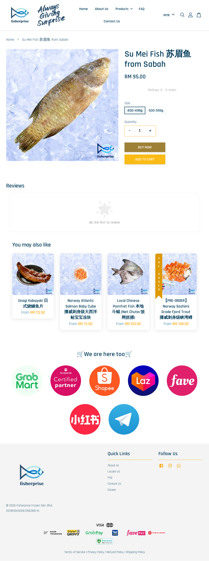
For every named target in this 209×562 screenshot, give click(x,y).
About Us (101, 9)
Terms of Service (74, 553)
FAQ (142, 9)
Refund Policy (115, 553)
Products (124, 9)
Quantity (131, 123)
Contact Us (112, 21)
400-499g (134, 111)
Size (127, 104)
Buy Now (145, 148)
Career (112, 491)
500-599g (156, 111)
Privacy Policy (96, 553)
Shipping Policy (135, 553)
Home (83, 9)
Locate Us (114, 472)
